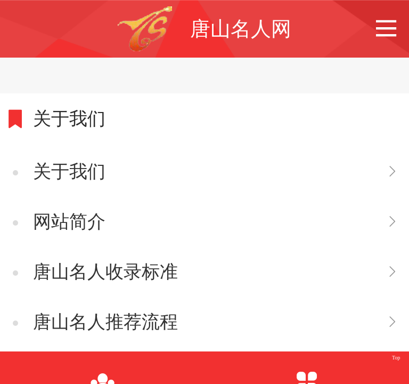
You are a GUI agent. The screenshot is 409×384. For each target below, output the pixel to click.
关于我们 (69, 171)
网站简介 (69, 221)
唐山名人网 (240, 28)
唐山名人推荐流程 (105, 322)
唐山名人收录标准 (105, 272)
